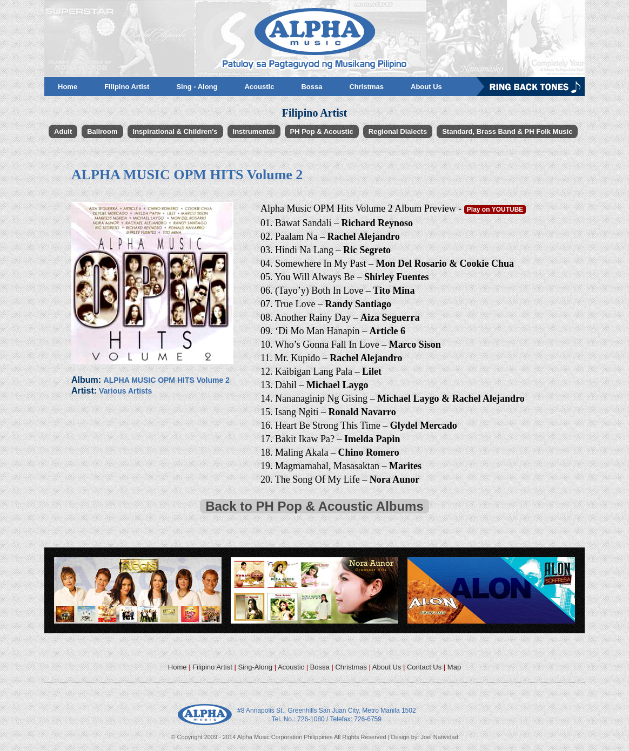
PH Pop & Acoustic (321, 131)
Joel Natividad (439, 737)
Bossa (320, 667)
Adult (63, 131)
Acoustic (291, 667)
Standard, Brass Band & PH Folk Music (507, 131)
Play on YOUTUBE (495, 209)
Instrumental (254, 131)
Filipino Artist (212, 667)
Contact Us (424, 667)
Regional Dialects (398, 131)
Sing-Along (255, 667)
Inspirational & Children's (175, 131)
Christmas (351, 667)
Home (177, 667)
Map (454, 667)
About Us (386, 667)
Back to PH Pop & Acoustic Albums (314, 506)
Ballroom (102, 131)
